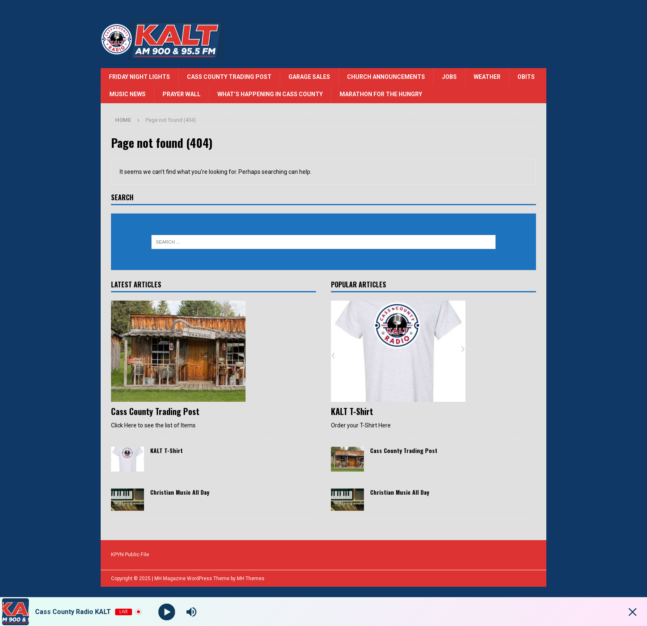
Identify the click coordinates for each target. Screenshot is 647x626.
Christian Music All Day (179, 492)
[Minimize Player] (632, 612)
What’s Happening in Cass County (270, 94)
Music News (127, 94)
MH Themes (250, 578)
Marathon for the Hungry (381, 94)
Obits (526, 77)
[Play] (166, 611)
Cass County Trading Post (229, 77)
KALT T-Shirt (166, 450)
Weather (487, 77)
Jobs (449, 77)
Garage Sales (309, 77)
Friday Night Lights (139, 77)
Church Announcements (386, 77)
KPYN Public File (130, 554)
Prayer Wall (182, 94)
